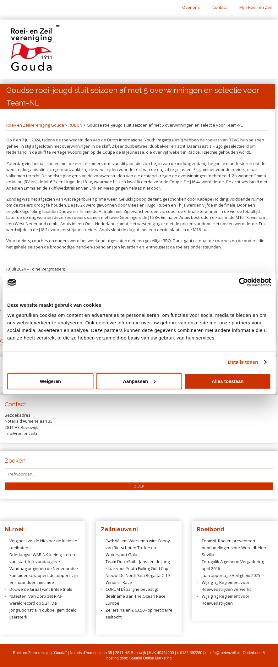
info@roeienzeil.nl (225, 653)
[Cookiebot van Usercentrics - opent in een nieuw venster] (243, 282)
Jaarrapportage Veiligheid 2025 (231, 575)
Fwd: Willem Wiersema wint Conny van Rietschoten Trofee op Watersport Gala (138, 547)
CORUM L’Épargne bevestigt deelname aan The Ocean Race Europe (136, 596)
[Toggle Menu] (139, 27)
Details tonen (243, 362)
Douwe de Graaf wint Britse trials (40, 589)
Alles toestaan (228, 381)
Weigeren (50, 381)
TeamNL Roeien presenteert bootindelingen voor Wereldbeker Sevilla (234, 547)
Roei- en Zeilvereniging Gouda (35, 125)
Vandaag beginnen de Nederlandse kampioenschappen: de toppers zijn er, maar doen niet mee (43, 575)
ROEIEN (75, 125)
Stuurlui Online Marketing (150, 658)
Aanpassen (139, 381)
